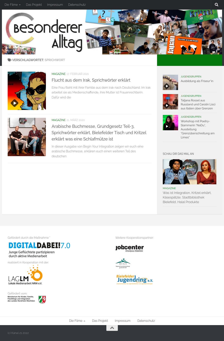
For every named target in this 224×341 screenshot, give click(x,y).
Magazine (58, 73)
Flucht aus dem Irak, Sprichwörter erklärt (91, 80)
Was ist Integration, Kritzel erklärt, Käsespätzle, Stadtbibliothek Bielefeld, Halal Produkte (187, 197)
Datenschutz (77, 5)
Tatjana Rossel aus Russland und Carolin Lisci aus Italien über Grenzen (198, 104)
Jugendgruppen (191, 76)
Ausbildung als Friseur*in (197, 81)
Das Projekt (34, 5)
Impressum (55, 5)
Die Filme (11, 5)
